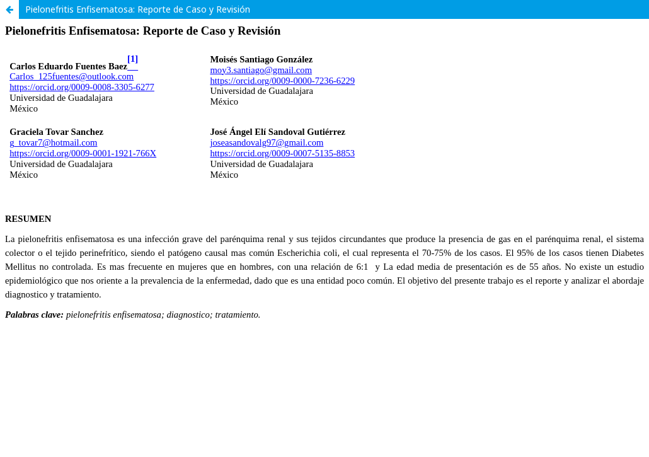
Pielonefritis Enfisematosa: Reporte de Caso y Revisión (137, 9)
